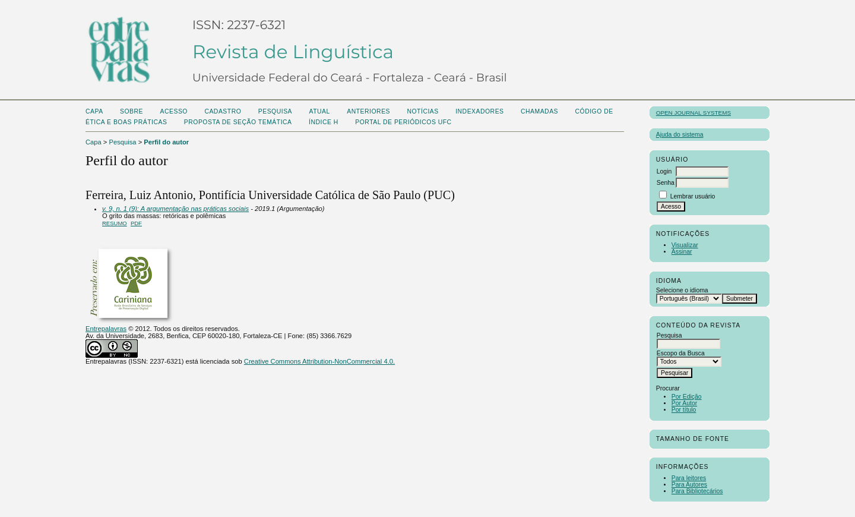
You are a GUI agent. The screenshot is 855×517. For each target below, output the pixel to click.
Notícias (422, 111)
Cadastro (222, 111)
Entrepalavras (106, 328)
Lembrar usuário (692, 196)
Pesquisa (275, 111)
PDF (136, 223)
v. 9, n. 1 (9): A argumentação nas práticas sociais (175, 208)
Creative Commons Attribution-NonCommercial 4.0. (319, 361)
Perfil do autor (166, 142)
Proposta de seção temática (238, 122)
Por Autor (684, 403)
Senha (665, 182)
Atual (319, 111)
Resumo (114, 223)
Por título (684, 409)
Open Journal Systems (693, 112)
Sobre (131, 111)
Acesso (174, 111)
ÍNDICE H (323, 122)
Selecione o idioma (682, 290)
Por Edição (687, 396)
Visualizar (685, 245)
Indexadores (479, 111)
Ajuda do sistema (680, 134)
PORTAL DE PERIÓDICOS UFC (403, 122)
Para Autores (689, 484)
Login (664, 171)
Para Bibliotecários (697, 491)
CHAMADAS (539, 111)
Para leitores (689, 478)
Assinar (682, 251)
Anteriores (368, 111)
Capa (94, 111)
